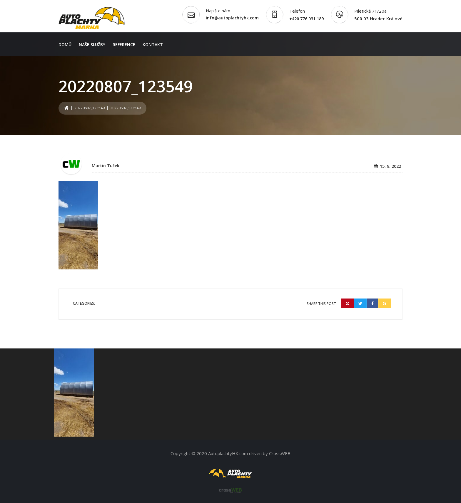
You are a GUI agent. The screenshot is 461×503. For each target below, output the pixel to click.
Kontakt (153, 44)
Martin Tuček (105, 165)
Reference (124, 44)
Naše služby (92, 44)
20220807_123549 (89, 107)
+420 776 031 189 (306, 18)
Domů (65, 44)
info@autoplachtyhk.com (232, 18)
